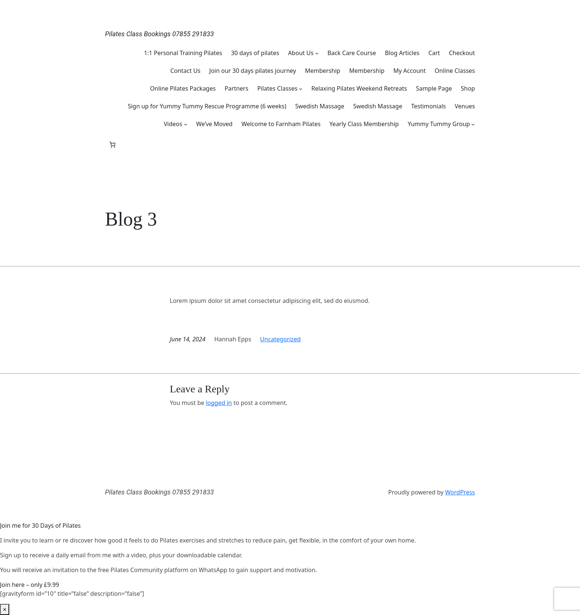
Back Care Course (351, 53)
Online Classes (455, 71)
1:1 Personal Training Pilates (183, 53)
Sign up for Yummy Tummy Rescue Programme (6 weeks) (207, 106)
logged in (219, 403)
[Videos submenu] (186, 124)
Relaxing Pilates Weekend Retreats (359, 88)
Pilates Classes (277, 88)
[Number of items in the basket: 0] (112, 144)
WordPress (460, 492)
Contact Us (185, 71)
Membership (322, 71)
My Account (409, 71)
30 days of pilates (255, 53)
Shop (468, 88)
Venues (465, 106)
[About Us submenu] (317, 53)
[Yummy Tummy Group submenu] (473, 124)
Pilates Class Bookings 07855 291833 (159, 34)
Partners (236, 88)
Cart (434, 53)
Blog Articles (402, 53)
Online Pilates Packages (183, 88)
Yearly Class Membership (364, 124)
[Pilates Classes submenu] (301, 88)
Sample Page (434, 88)
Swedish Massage (319, 106)
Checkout (462, 53)
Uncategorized (280, 339)
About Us (301, 53)
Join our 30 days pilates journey (252, 71)
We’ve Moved (214, 124)
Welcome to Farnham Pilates (281, 124)
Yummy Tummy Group (439, 124)
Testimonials (428, 106)
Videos (173, 124)
